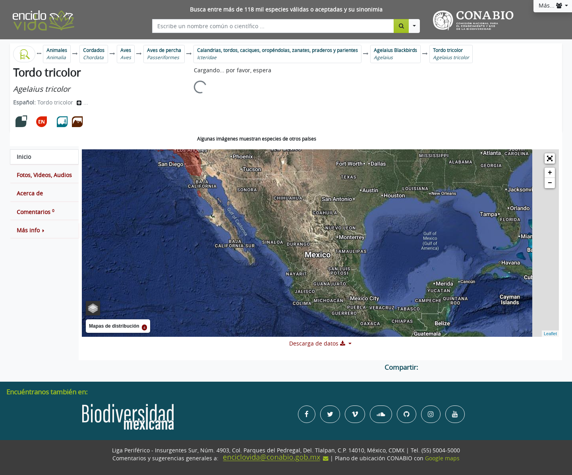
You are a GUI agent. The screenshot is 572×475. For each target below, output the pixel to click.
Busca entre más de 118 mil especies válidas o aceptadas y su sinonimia (286, 9)
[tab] (44, 156)
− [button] (550, 183)
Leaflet (550, 333)
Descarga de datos (318, 343)
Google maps (442, 458)
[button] (44, 230)
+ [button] (550, 173)
